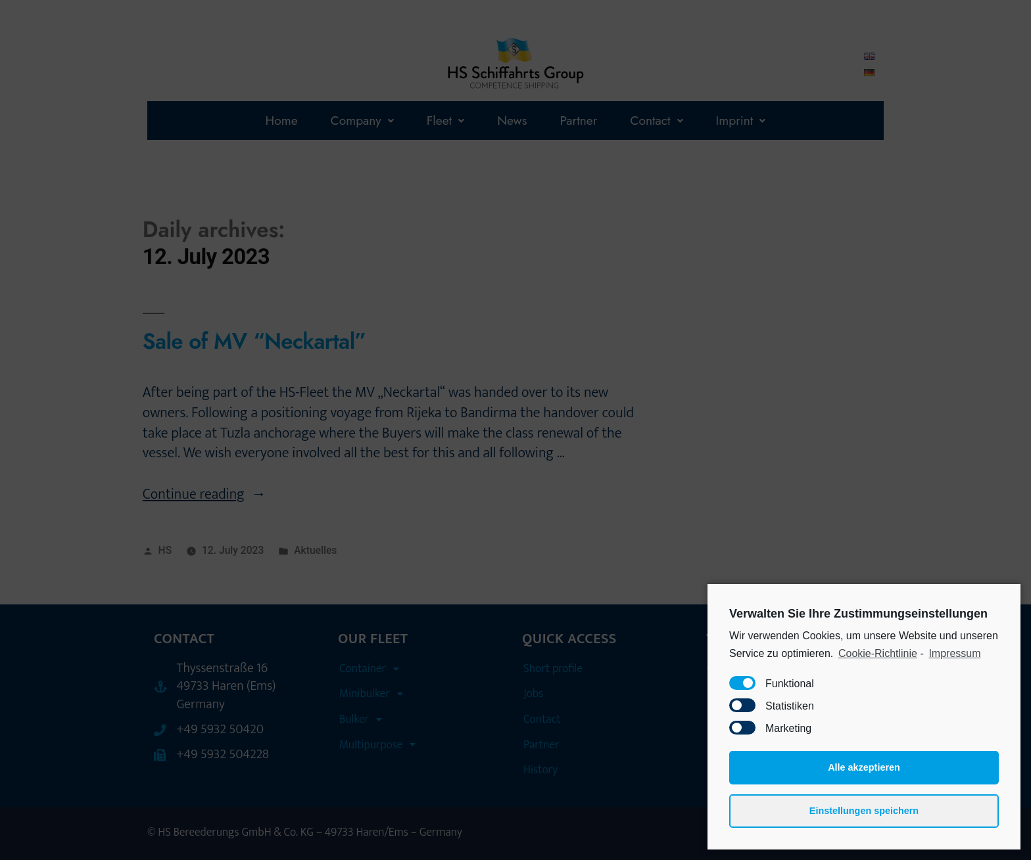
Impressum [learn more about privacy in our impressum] (954, 653)
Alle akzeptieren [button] (864, 767)
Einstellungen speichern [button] (864, 810)
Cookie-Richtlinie (877, 653)
